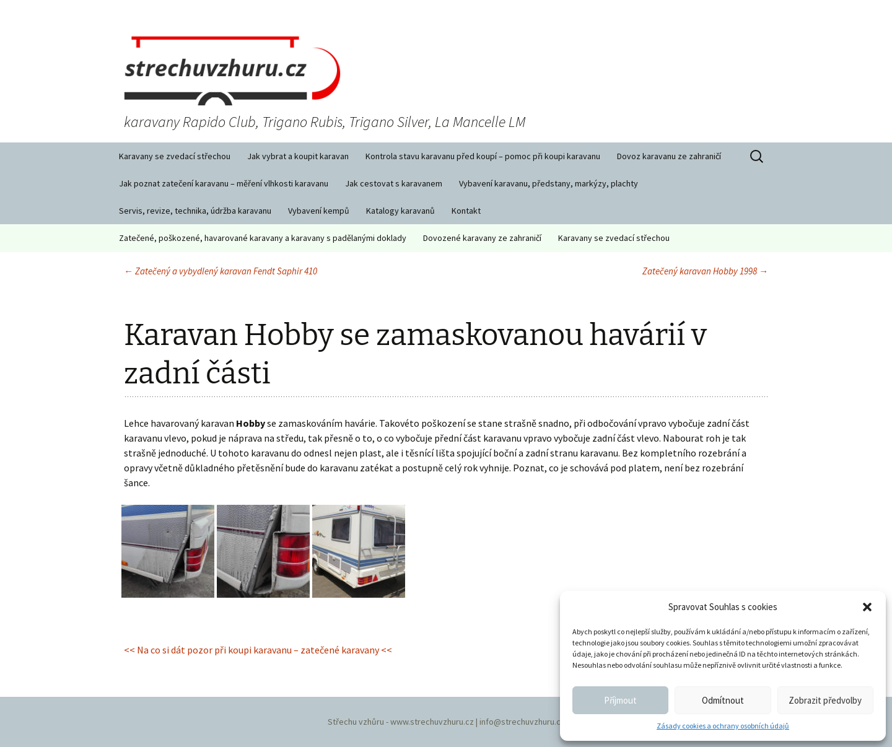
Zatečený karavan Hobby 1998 (705, 271)
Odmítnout (723, 700)
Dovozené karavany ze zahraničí (482, 237)
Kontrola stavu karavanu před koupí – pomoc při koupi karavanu (482, 156)
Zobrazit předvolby (825, 700)
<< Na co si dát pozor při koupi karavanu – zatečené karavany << (258, 650)
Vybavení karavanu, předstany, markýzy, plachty (548, 183)
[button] (867, 607)
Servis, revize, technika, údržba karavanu (195, 210)
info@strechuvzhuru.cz (522, 721)
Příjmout (620, 700)
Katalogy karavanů (400, 210)
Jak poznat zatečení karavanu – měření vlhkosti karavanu (223, 183)
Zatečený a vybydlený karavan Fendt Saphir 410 (220, 271)
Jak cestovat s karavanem (393, 183)
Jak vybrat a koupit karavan (298, 156)
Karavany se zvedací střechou (174, 156)
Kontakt (466, 210)
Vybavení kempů (318, 210)
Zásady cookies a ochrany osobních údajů (723, 725)
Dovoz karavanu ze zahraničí (669, 156)
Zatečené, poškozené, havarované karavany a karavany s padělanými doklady (262, 237)
